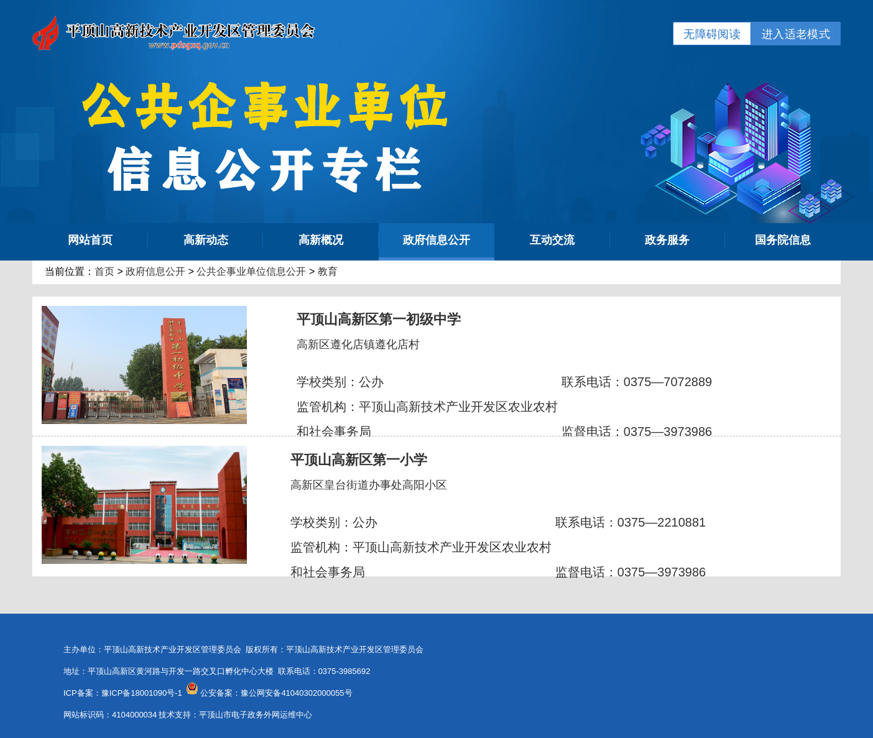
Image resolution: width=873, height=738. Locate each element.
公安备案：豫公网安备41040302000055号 (276, 693)
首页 (104, 271)
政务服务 (667, 240)
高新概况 (320, 240)
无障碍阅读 (712, 34)
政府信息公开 (436, 240)
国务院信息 (783, 240)
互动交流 (552, 240)
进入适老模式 (796, 34)
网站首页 (90, 240)
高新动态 (205, 240)
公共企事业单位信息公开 (251, 271)
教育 (328, 271)
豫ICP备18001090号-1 (141, 693)
